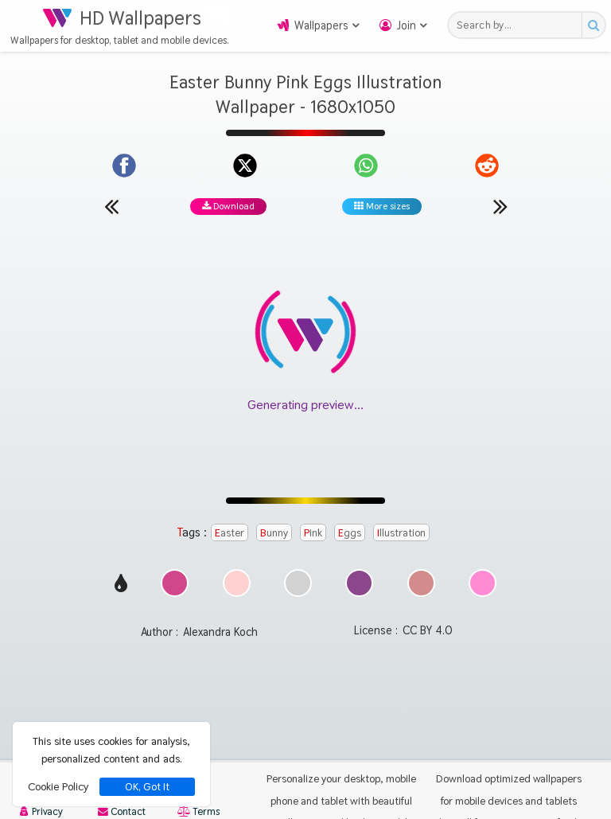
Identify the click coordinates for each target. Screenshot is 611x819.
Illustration (401, 532)
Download (228, 206)
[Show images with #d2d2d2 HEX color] (298, 592)
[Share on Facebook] (124, 165)
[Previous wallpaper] (111, 206)
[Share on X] (245, 165)
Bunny (274, 532)
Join (406, 25)
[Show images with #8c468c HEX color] (359, 592)
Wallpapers (321, 25)
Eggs (349, 532)
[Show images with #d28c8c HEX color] (421, 592)
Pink (313, 532)
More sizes (382, 206)
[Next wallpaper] (500, 206)
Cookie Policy (58, 786)
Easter (229, 532)
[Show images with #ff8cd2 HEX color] (482, 592)
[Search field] (519, 25)
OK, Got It (147, 787)
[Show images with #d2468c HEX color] (175, 592)
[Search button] (593, 25)
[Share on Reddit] (487, 165)
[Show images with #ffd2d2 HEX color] (237, 592)
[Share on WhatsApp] (366, 165)
